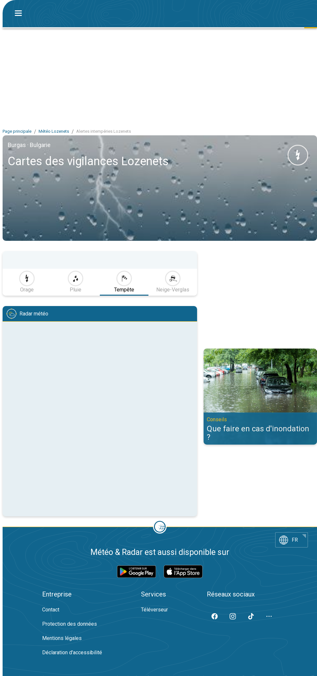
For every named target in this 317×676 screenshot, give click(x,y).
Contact (50, 610)
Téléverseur (154, 610)
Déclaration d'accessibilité (72, 652)
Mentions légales (62, 638)
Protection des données (69, 624)
